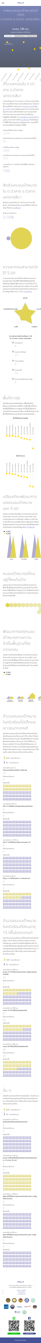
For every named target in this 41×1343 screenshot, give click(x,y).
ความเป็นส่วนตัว (21, 1294)
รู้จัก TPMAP (21, 1292)
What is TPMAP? (21, 1290)
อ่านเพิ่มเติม (25, 119)
